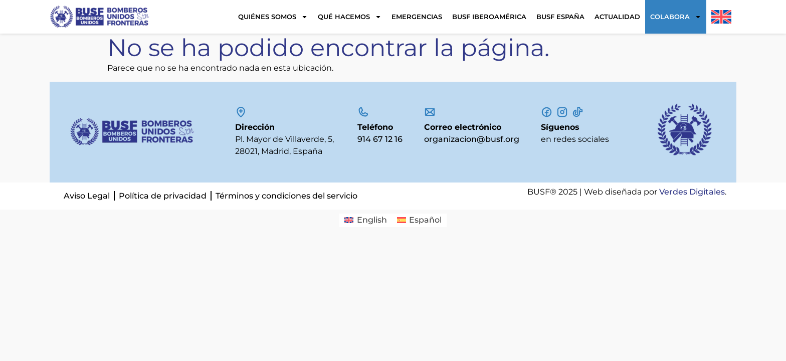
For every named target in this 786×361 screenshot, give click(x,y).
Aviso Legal (87, 196)
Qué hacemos (349, 17)
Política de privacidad (163, 196)
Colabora (675, 17)
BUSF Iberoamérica (489, 17)
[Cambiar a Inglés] (721, 17)
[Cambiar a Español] (419, 221)
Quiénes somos (273, 17)
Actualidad (617, 17)
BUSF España (560, 17)
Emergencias (416, 17)
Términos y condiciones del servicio (286, 196)
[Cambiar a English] (365, 221)
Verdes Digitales (692, 192)
